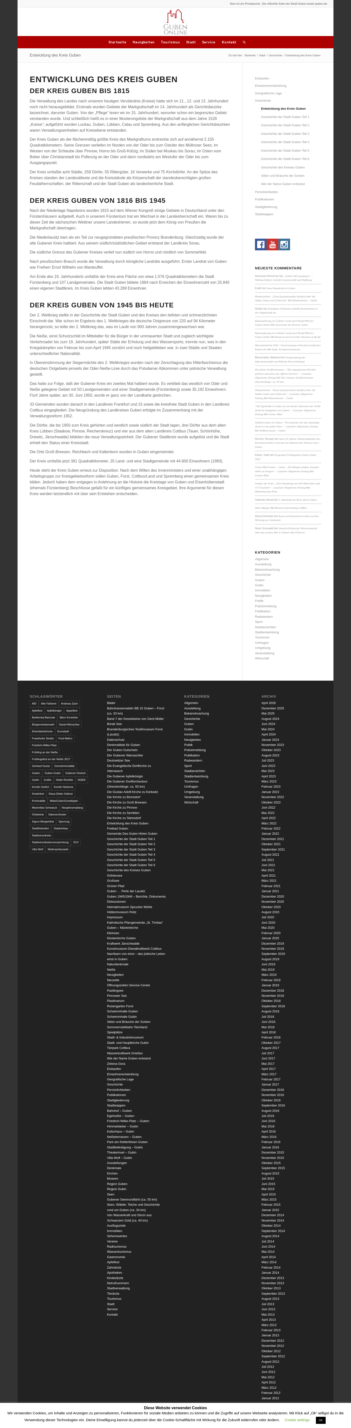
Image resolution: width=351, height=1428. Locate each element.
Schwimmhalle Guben (122, 1011)
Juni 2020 (268, 922)
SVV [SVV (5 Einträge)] (75, 842)
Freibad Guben (117, 828)
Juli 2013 (268, 1304)
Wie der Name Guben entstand (283, 184)
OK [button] (321, 1420)
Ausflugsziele (116, 1225)
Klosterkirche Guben (121, 938)
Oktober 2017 (271, 1043)
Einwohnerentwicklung (270, 86)
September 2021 (273, 849)
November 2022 (273, 797)
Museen (112, 1178)
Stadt (191, 42)
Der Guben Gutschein (122, 750)
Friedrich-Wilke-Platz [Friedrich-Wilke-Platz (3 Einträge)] (44, 745)
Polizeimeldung (265, 606)
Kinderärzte (115, 1278)
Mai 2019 (268, 969)
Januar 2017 (270, 1084)
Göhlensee (114, 875)
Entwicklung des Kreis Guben (55, 55)
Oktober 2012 (271, 1351)
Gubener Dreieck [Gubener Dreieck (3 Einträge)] (75, 773)
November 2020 (273, 901)
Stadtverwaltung (118, 1288)
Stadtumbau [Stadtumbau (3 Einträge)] (61, 828)
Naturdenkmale (117, 964)
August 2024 (270, 719)
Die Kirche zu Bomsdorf (123, 797)
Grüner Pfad (275, 414)
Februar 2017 (271, 1079)
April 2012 (269, 1382)
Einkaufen (262, 78)
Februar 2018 (271, 1037)
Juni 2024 (268, 724)
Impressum (115, 917)
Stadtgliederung (266, 207)
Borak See (114, 724)
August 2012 (270, 1361)
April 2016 (269, 1131)
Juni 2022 (268, 807)
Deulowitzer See (118, 760)
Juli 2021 (268, 860)
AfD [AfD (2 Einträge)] (34, 703)
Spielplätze (115, 1032)
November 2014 (273, 1220)
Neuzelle (113, 980)
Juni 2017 (268, 1058)
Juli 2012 (268, 1367)
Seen (110, 1194)
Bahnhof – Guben (119, 1111)
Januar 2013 (270, 1335)
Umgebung (263, 648)
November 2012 (273, 1346)
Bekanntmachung (267, 569)
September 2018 (273, 1006)
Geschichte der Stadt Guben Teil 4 (285, 142)
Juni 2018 (268, 1022)
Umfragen (262, 643)
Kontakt (229, 42)
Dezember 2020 (273, 896)
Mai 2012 (268, 1377)
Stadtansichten (265, 627)
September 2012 (273, 1356)
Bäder (111, 703)
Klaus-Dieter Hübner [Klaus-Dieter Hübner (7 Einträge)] (61, 793)
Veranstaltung (264, 653)
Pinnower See (117, 996)
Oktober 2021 (271, 844)
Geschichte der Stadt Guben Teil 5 (285, 150)
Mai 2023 (268, 771)
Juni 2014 (268, 1246)
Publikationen (264, 199)
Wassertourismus (119, 1251)
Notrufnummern (118, 1283)
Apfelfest (113, 1262)
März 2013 (269, 1325)
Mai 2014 (268, 1251)
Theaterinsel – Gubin (121, 1152)
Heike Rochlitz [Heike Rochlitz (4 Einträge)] (64, 779)
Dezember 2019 (273, 943)
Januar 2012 (270, 1398)
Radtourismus (117, 1246)
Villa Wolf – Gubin (119, 1158)
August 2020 (270, 912)
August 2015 (270, 1173)
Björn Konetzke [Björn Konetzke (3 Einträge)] (69, 717)
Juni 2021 (268, 865)
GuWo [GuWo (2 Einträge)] (47, 779)
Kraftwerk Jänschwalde (123, 943)
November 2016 (273, 1095)
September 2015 (273, 1168)
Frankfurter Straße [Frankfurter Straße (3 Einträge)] (43, 738)
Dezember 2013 (273, 1278)
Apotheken (114, 1272)
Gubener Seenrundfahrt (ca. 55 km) (132, 1199)
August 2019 (270, 959)
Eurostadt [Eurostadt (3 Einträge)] (63, 731)
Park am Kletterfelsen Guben (127, 1142)
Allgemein (262, 559)
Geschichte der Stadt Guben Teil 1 (285, 117)
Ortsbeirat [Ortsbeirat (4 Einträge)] (38, 814)
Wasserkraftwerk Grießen (125, 1053)
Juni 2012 (268, 1372)
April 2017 (269, 1069)
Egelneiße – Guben (120, 1116)
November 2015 (273, 1158)
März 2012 (269, 1387)
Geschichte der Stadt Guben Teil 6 (285, 159)
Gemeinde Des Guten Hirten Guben (132, 833)
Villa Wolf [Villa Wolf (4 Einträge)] (37, 849)
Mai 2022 (268, 813)
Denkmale (114, 1168)
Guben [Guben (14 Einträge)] (36, 773)
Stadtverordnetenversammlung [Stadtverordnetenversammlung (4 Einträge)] (50, 842)
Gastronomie (116, 1257)
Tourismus (170, 42)
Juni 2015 (268, 1184)
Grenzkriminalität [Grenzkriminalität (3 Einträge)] (64, 765)
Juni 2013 (268, 1309)
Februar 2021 (271, 886)
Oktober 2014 (271, 1225)
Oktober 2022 (271, 802)
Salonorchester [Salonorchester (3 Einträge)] (57, 814)
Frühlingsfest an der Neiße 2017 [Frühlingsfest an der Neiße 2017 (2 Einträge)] (51, 759)
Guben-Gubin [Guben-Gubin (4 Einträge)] (53, 773)
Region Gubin (117, 1189)
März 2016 (269, 1137)
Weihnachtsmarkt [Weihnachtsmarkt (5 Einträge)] (58, 849)
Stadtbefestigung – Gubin (125, 1147)
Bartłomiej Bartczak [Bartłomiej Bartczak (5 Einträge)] (43, 717)
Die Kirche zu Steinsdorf (124, 818)
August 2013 (270, 1299)
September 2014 (273, 1231)
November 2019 (273, 948)
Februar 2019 (271, 980)
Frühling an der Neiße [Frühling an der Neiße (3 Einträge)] (45, 752)
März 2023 (269, 781)
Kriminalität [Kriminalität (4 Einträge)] (38, 800)
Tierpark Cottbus (118, 1048)
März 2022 (269, 823)
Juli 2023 (268, 760)
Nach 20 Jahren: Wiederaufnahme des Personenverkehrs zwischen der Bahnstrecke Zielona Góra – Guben (287, 442)
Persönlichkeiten (266, 192)
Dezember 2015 (273, 1152)
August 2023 (270, 755)
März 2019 (269, 975)
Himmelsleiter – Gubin (304, 300)
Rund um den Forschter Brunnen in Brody (298, 336)
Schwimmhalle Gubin (122, 1016)
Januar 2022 (270, 833)
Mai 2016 (268, 1126)
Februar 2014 (271, 1267)
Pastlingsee (115, 990)
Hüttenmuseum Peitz (266, 491)
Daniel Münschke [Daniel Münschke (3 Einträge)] (69, 724)
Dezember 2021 (273, 839)
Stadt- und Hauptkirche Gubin (128, 1043)
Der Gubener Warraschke (125, 755)
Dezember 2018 (273, 990)
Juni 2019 (268, 964)
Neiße (111, 969)
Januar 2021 (270, 891)
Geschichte (275, 55)
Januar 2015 (270, 1210)
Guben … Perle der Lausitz (126, 891)
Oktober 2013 (271, 1288)
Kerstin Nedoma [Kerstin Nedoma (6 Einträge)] (63, 786)
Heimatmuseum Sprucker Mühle (129, 907)
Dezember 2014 (273, 1215)
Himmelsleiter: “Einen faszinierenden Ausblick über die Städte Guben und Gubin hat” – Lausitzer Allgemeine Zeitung (285, 394)
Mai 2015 (268, 1189)
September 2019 (273, 954)
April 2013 (269, 1319)
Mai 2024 (268, 729)
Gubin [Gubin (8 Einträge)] (35, 779)
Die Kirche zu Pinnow (122, 807)
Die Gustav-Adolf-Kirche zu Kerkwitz (132, 792)
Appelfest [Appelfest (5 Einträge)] (72, 710)
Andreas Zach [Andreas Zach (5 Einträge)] (69, 703)
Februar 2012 (271, 1393)
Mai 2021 (268, 870)
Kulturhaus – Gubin (120, 1131)
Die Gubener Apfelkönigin (125, 776)
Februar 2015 (271, 1204)
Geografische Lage (268, 93)
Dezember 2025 (273, 708)
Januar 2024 (270, 740)
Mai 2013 (268, 1314)
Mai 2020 (268, 927)
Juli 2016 (268, 1116)
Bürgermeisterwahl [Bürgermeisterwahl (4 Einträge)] (43, 724)
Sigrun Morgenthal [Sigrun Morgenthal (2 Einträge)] (43, 821)
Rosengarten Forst (120, 1006)
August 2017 (270, 1048)
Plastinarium (116, 1001)
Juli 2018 (268, 1016)
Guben (259, 580)
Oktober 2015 (271, 1163)
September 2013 (273, 1293)
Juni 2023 (268, 766)
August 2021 (270, 854)
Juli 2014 (268, 1241)
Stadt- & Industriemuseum (286, 349)
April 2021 (269, 875)
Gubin (259, 585)
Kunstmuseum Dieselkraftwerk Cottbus (134, 948)
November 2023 (273, 745)
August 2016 (270, 1111)
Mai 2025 (268, 713)
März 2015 (269, 1199)
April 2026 (269, 703)
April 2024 (269, 734)
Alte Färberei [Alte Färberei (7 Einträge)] (48, 703)
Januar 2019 (270, 985)
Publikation (263, 611)
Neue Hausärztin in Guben (280, 288)
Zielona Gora (116, 1064)
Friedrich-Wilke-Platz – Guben (128, 1121)
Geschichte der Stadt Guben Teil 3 (285, 134)
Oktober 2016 (271, 1100)
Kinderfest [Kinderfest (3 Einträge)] (38, 793)
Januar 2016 (270, 1147)
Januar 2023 (270, 792)
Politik (259, 601)
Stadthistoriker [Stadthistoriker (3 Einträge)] (40, 828)
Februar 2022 (271, 828)
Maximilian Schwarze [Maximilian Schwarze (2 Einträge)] (44, 807)
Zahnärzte (114, 1267)
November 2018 (273, 996)
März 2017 (269, 1074)
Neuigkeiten (144, 42)
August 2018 (270, 1011)
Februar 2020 (271, 933)
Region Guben (117, 1184)
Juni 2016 (268, 1121)
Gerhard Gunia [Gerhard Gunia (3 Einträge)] (41, 765)
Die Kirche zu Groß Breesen (127, 802)
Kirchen (112, 1173)
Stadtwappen (264, 214)
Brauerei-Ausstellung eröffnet (291, 507)
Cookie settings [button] (297, 1420)
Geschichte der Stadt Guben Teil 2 (285, 125)
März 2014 (269, 1262)
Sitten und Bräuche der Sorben (283, 175)
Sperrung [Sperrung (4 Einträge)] (63, 821)
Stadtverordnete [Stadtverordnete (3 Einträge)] (41, 835)
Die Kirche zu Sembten (123, 813)
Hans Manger (262, 507)
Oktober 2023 (271, 750)
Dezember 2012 (273, 1340)
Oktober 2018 (271, 1001)
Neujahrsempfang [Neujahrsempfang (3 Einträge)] (72, 807)
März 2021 (269, 880)
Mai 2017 (268, 1064)
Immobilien (262, 590)
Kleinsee (113, 933)
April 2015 (269, 1194)
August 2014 (270, 1236)
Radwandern (264, 616)
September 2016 (273, 1105)
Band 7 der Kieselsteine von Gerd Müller (135, 719)
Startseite (117, 42)
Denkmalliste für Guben (123, 745)
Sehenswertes (117, 1236)
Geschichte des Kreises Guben (283, 167)
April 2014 (269, 1257)
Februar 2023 (271, 786)
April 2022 (269, 818)
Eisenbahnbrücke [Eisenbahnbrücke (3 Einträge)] (42, 731)
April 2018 (269, 1032)
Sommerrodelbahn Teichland (127, 1027)
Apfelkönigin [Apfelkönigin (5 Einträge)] (54, 710)
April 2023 (269, 776)
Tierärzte (113, 1293)
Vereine (112, 1241)
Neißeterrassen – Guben (272, 430)
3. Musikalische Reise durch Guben (298, 499)
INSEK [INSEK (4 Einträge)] (82, 779)
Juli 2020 (268, 917)
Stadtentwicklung (267, 632)
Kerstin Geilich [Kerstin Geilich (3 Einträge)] (40, 786)
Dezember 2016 (273, 1090)
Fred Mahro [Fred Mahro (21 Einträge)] (65, 738)
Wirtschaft (262, 658)
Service (208, 42)
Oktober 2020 (271, 907)
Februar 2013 (271, 1330)
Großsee (113, 880)
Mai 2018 (268, 1027)
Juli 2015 (268, 1178)
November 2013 (273, 1283)
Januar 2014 (270, 1272)
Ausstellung (263, 564)
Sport (259, 622)
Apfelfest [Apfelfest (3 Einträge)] (37, 710)
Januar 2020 (270, 938)
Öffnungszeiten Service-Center (128, 985)
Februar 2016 (271, 1142)
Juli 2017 (268, 1053)
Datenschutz (116, 740)
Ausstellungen (117, 1163)
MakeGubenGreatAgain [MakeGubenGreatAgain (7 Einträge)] (64, 800)
